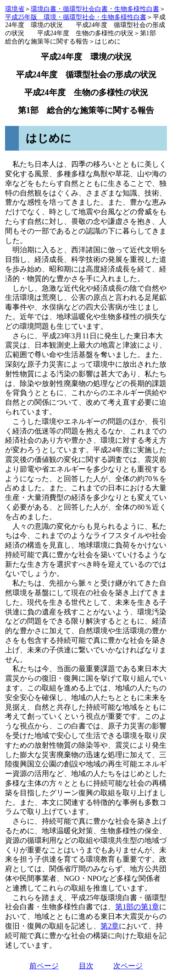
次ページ (128, 966)
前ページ (44, 966)
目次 (86, 966)
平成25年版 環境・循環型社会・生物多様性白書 (75, 17)
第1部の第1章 (137, 907)
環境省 (14, 8)
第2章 (109, 926)
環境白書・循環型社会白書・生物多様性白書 (95, 8)
